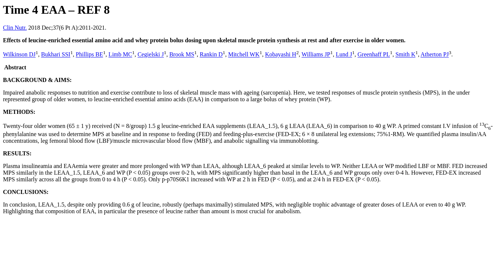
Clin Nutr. (15, 27)
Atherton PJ (434, 55)
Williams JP (315, 55)
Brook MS (181, 55)
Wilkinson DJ (19, 55)
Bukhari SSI (55, 55)
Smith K (406, 55)
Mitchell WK (244, 55)
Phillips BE (89, 55)
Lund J (344, 55)
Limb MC (120, 55)
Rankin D (211, 55)
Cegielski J (151, 55)
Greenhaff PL (374, 55)
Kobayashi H (280, 55)
